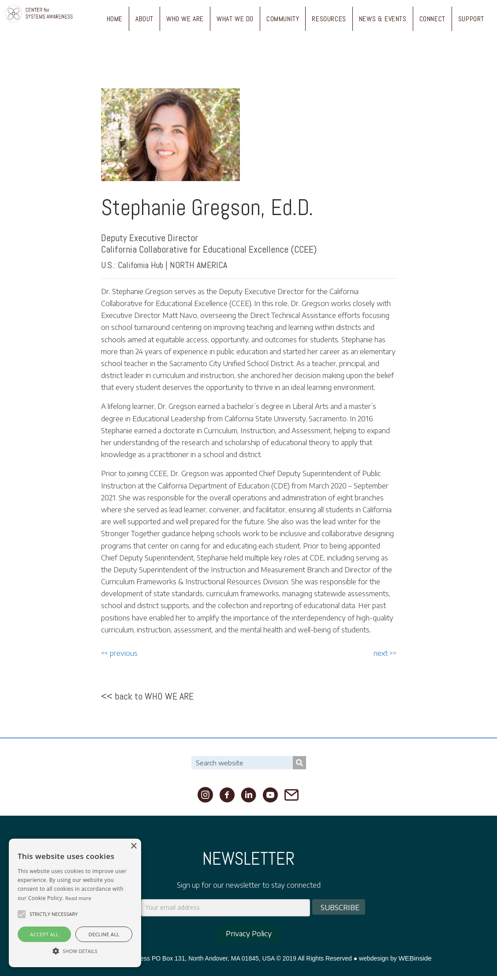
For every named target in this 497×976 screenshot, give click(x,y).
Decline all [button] (104, 934)
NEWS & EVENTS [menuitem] (383, 18)
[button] (21, 914)
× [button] (133, 846)
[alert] (75, 903)
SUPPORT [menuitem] (471, 18)
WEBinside (415, 958)
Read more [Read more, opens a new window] (78, 898)
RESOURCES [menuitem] (329, 18)
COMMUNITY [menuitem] (282, 18)
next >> (385, 653)
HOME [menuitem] (115, 18)
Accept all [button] (44, 934)
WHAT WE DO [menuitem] (235, 18)
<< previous (119, 653)
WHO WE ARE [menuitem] (185, 18)
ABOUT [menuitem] (144, 18)
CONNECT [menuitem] (432, 18)
